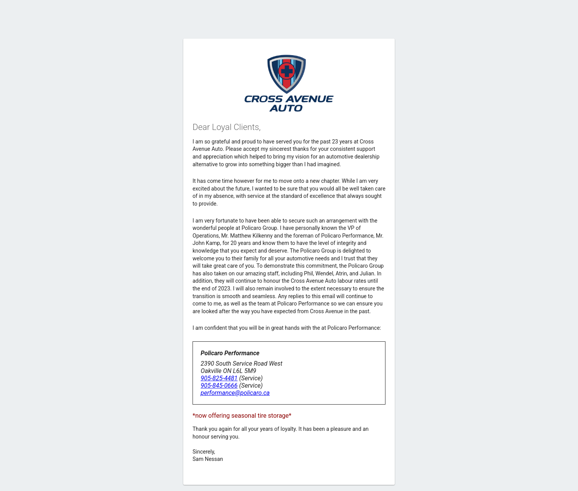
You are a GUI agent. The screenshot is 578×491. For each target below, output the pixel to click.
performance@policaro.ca (235, 393)
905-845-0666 (219, 385)
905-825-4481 (219, 378)
